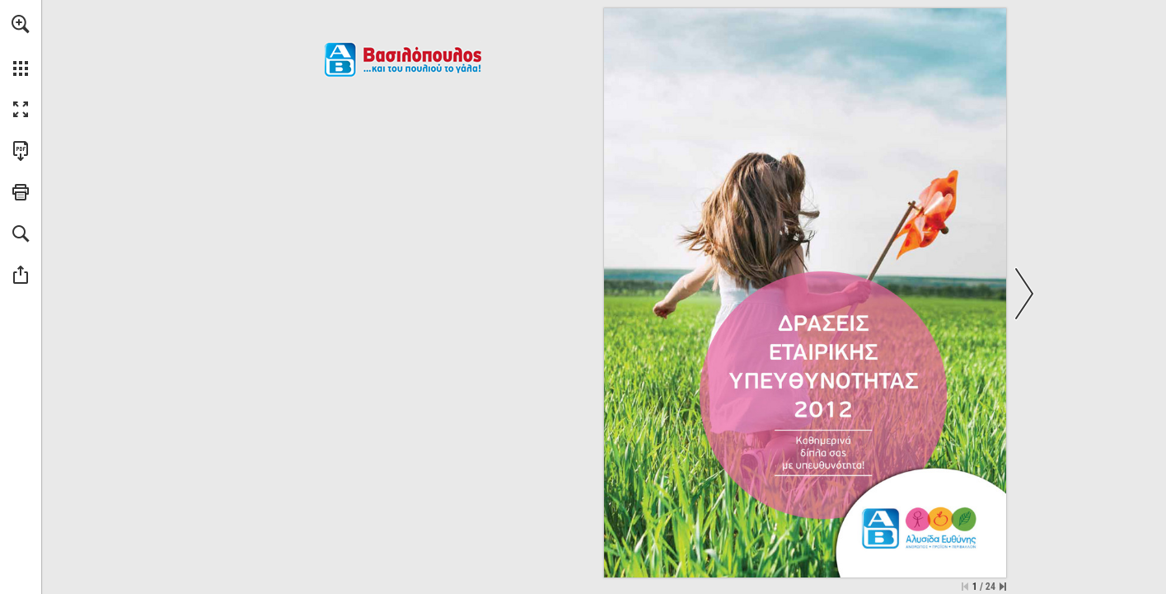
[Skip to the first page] (965, 586)
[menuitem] (20, 45)
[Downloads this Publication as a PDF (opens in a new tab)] (20, 151)
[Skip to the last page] (1003, 586)
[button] (20, 24)
